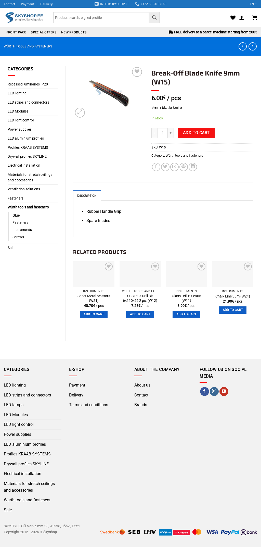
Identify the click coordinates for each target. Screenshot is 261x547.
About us (142, 385)
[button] (241, 17)
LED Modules (18, 111)
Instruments (22, 230)
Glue (16, 215)
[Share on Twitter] (165, 167)
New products (73, 32)
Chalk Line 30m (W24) (232, 296)
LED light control (21, 120)
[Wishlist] (233, 17)
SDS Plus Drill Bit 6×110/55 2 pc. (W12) (140, 298)
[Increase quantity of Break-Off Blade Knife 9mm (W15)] (171, 133)
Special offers (43, 32)
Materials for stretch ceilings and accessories (30, 177)
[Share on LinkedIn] (193, 167)
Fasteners (15, 198)
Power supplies (20, 129)
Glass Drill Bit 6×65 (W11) (186, 298)
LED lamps (13, 405)
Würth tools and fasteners (28, 46)
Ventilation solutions (24, 189)
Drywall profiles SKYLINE (27, 156)
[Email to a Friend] (174, 167)
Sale (11, 248)
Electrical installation (24, 165)
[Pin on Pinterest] (183, 167)
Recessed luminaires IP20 (28, 84)
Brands (140, 405)
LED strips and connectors (28, 102)
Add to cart (196, 133)
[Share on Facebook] (156, 167)
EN (253, 4)
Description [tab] (87, 196)
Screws (18, 237)
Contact (9, 4)
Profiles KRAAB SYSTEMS (28, 147)
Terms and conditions (88, 405)
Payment (27, 4)
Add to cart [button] (94, 314)
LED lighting (17, 93)
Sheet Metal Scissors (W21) (93, 298)
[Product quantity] (163, 133)
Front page (16, 32)
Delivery (46, 4)
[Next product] (242, 46)
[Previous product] (252, 46)
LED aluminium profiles (26, 138)
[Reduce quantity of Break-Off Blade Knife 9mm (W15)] (154, 133)
